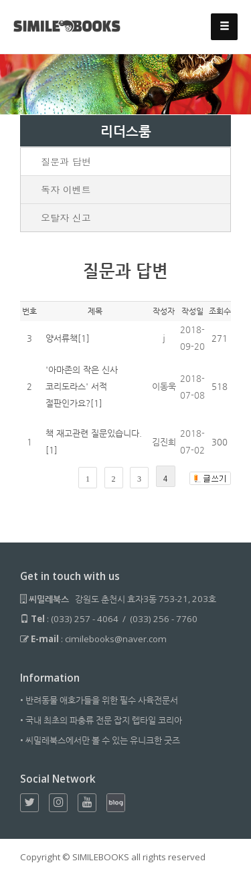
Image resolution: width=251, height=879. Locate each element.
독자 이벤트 (66, 189)
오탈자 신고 (66, 217)
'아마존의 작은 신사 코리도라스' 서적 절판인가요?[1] (82, 386)
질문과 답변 (66, 161)
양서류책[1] (68, 338)
